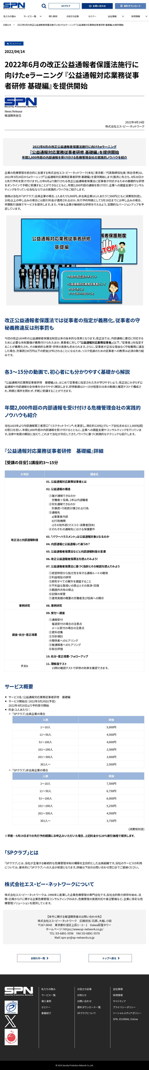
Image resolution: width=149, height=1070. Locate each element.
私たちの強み (10, 16)
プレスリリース (14, 43)
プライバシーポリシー (124, 1007)
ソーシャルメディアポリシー (127, 1013)
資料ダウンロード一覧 (89, 1007)
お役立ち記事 (72, 16)
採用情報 (135, 16)
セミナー (92, 16)
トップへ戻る (109, 958)
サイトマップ (119, 1001)
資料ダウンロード (132, 5)
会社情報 (112, 16)
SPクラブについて (86, 1013)
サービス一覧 (30, 16)
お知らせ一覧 (38, 958)
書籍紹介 (46, 1013)
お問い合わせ (99, 5)
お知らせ (7, 24)
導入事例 (53, 16)
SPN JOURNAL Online (125, 1019)
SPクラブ (65, 5)
